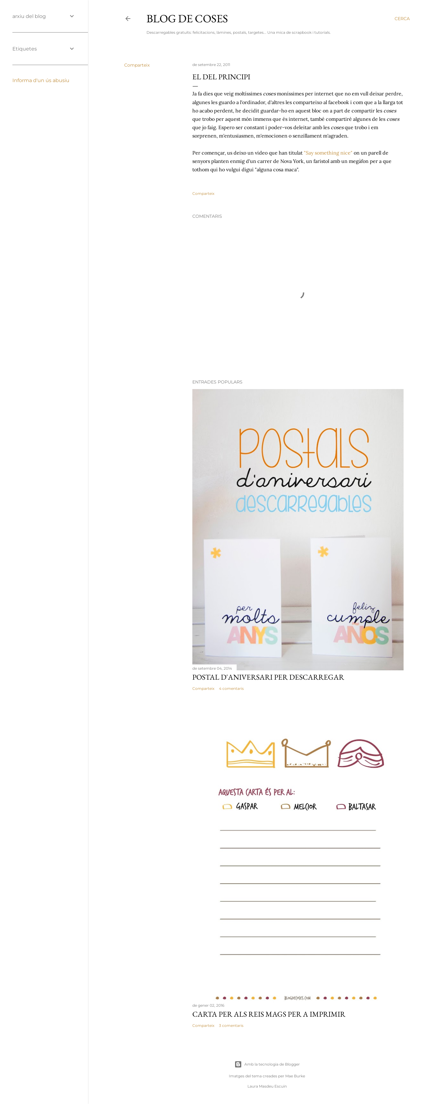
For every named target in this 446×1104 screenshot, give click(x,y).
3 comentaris (231, 1025)
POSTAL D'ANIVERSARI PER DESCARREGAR (268, 677)
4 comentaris (231, 688)
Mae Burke (295, 1076)
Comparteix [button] (137, 65)
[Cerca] (402, 18)
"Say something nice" (329, 153)
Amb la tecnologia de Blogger (267, 1064)
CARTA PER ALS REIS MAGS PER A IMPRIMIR (268, 1014)
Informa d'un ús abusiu (40, 80)
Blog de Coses (187, 18)
